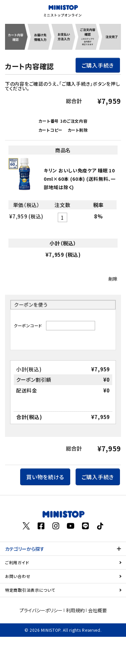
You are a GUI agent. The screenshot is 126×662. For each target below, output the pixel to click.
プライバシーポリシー (40, 610)
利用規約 (75, 610)
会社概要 (97, 610)
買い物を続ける (45, 477)
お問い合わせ (17, 576)
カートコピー (50, 130)
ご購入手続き (98, 65)
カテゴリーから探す (24, 548)
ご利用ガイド (17, 562)
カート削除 (78, 130)
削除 (113, 279)
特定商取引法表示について (30, 590)
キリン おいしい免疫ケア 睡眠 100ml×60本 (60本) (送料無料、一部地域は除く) (80, 179)
